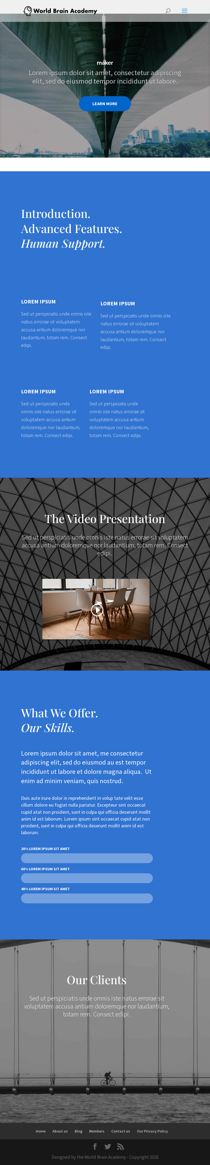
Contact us (120, 1131)
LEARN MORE (105, 103)
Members (96, 1131)
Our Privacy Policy (152, 1131)
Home (41, 1131)
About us (60, 1131)
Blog (78, 1131)
